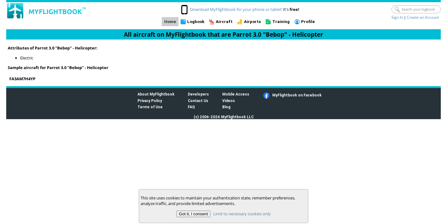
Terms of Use (150, 107)
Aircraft (224, 21)
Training (281, 21)
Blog (226, 107)
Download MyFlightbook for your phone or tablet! (236, 9)
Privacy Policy (150, 100)
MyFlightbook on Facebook (297, 95)
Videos (228, 100)
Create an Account (423, 17)
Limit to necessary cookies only (242, 214)
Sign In (397, 17)
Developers (198, 94)
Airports (252, 21)
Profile (308, 21)
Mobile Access (235, 94)
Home (170, 21)
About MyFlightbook (156, 94)
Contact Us (198, 100)
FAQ (191, 107)
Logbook (195, 21)
